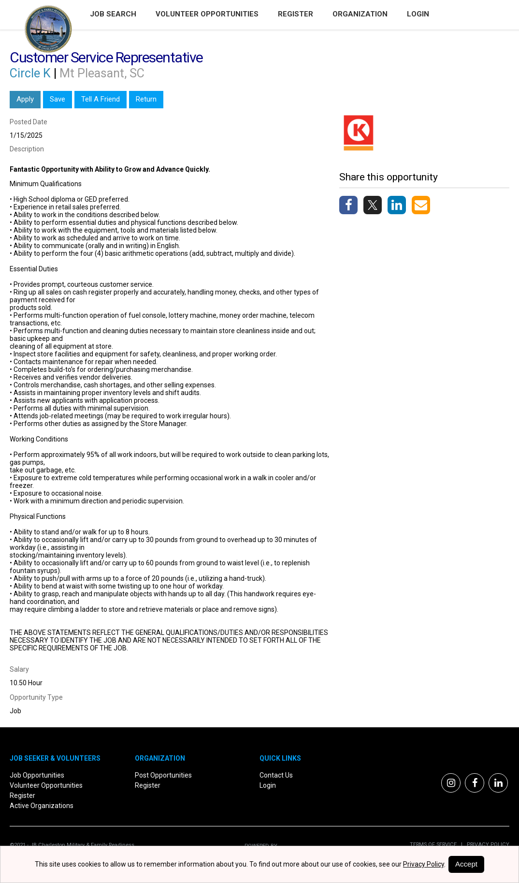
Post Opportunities (163, 775)
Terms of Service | (436, 844)
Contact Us (276, 775)
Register (295, 14)
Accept (466, 864)
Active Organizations (41, 805)
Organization (360, 14)
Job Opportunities (37, 775)
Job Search (113, 14)
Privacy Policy (485, 844)
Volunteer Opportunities (207, 14)
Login (418, 14)
